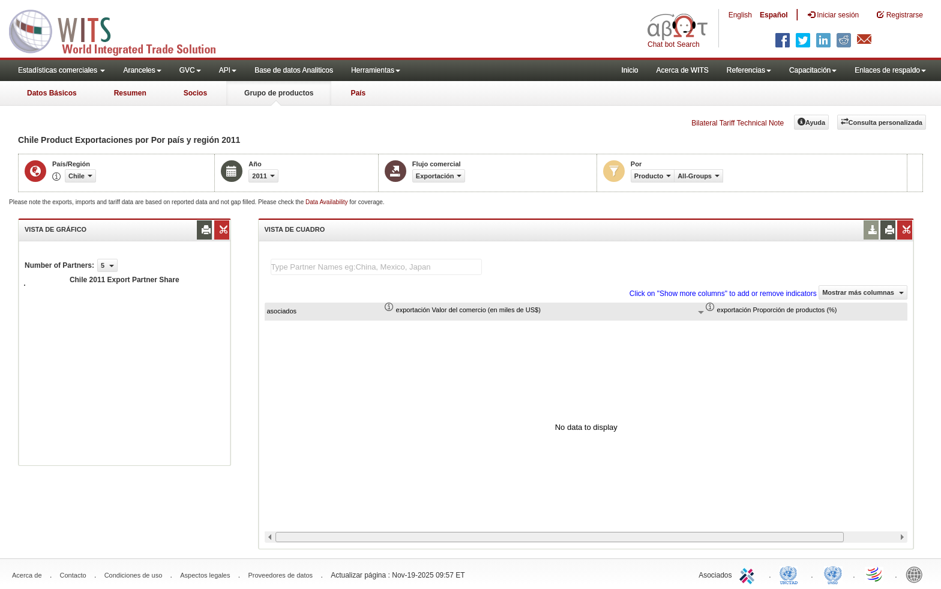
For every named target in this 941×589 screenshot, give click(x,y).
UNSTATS (833, 574)
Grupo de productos (278, 93)
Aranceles (142, 70)
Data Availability (327, 202)
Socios (195, 93)
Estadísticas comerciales (61, 70)
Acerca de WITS (682, 70)
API (227, 70)
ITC (749, 574)
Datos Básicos (52, 93)
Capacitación (813, 70)
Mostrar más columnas (863, 292)
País (357, 93)
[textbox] (376, 267)
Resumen (130, 93)
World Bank (917, 574)
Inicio (629, 70)
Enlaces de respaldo (890, 70)
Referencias (749, 70)
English (740, 15)
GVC (190, 70)
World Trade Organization (875, 574)
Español (774, 15)
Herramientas (375, 70)
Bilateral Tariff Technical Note (737, 123)
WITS (120, 30)
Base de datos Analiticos (293, 70)
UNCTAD (791, 574)
